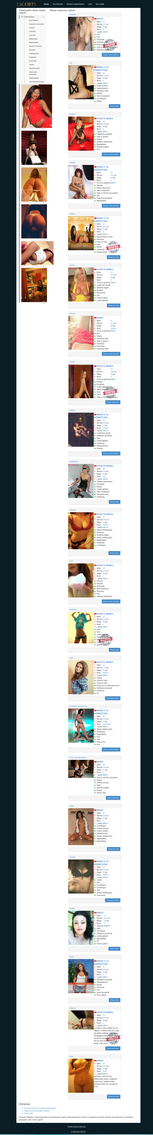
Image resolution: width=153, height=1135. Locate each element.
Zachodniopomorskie (36, 82)
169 (104, 969)
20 (112, 173)
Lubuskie (32, 35)
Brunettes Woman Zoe (78, 706)
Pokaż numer (114, 553)
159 (104, 870)
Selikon (113, 328)
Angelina (72, 609)
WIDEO (99, 19)
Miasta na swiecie (35, 46)
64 (104, 126)
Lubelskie (32, 31)
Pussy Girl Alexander (77, 758)
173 (104, 619)
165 (104, 423)
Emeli (71, 957)
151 (112, 175)
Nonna (72, 265)
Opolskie (32, 50)
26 (104, 469)
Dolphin (72, 162)
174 (104, 668)
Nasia (71, 806)
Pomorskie (33, 61)
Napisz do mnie (113, 257)
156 (104, 124)
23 (104, 420)
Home (46, 4)
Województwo (27, 17)
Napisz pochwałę (113, 798)
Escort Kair (28, 1113)
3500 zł (107, 926)
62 (112, 326)
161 (105, 918)
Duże (105, 1071)
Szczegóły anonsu (112, 698)
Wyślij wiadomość (113, 402)
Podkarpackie (34, 53)
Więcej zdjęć (114, 106)
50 (112, 277)
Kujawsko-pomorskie (36, 24)
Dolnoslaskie (33, 20)
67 (104, 670)
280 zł (105, 775)
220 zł (105, 627)
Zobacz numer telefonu (111, 55)
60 (104, 78)
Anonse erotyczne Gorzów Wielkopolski (40, 1108)
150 (104, 719)
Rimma (72, 314)
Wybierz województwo (75, 4)
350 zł (105, 675)
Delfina (72, 214)
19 (104, 22)
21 (104, 224)
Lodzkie (32, 28)
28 (104, 716)
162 (104, 1018)
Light (71, 658)
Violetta (72, 114)
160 (104, 816)
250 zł (113, 183)
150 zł (105, 83)
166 (112, 372)
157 (112, 275)
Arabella (72, 15)
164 (104, 227)
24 (112, 369)
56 (104, 972)
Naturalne (107, 724)
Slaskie (31, 65)
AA (104, 476)
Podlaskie (32, 57)
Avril (71, 561)
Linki (90, 4)
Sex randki (100, 4)
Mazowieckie (33, 42)
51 (104, 229)
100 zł (105, 479)
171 (104, 75)
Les (70, 63)
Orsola (72, 908)
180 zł (105, 430)
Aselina (72, 410)
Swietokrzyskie (34, 68)
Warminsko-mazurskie (33, 73)
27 (104, 813)
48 (112, 374)
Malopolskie (33, 39)
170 (104, 24)
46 (104, 818)
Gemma (72, 510)
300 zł (105, 727)
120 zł (105, 578)
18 (104, 121)
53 (112, 178)
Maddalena (73, 461)
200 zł (105, 32)
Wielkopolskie (34, 78)
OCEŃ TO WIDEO (104, 118)
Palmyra (72, 1008)
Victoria (72, 857)
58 (104, 474)
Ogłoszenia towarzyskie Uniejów (37, 1111)
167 (104, 1066)
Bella (71, 1056)
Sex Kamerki (58, 4)
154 (104, 520)
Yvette (71, 362)
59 (104, 27)
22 (104, 517)
